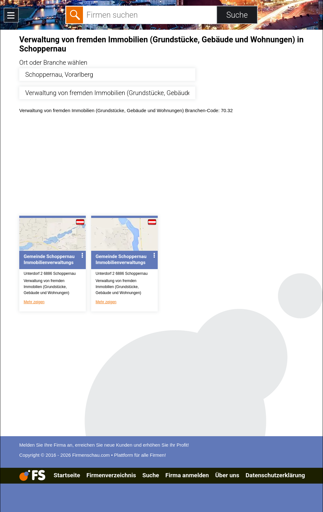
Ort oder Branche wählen (53, 62)
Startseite (67, 475)
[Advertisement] (167, 166)
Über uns (227, 475)
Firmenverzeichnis (111, 475)
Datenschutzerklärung (275, 475)
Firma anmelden (187, 475)
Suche (150, 475)
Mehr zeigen (34, 302)
